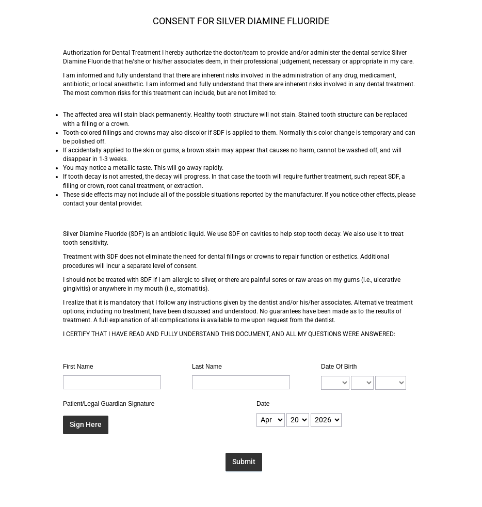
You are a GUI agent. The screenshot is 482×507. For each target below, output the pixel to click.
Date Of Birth (339, 366)
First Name (78, 366)
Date (262, 403)
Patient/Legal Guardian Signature (108, 403)
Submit (243, 461)
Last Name (207, 366)
